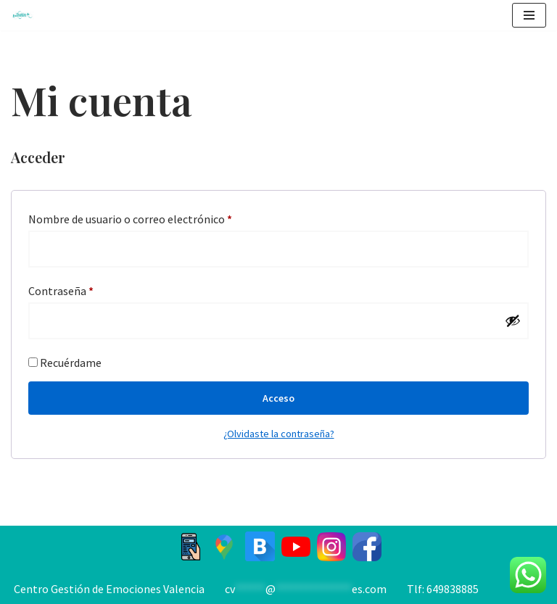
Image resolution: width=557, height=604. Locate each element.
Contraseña (61, 288)
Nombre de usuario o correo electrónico (130, 216)
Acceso (278, 398)
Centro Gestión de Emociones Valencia (109, 589)
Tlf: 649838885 (443, 589)
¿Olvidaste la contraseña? (278, 433)
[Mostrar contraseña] (513, 320)
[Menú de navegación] (529, 15)
